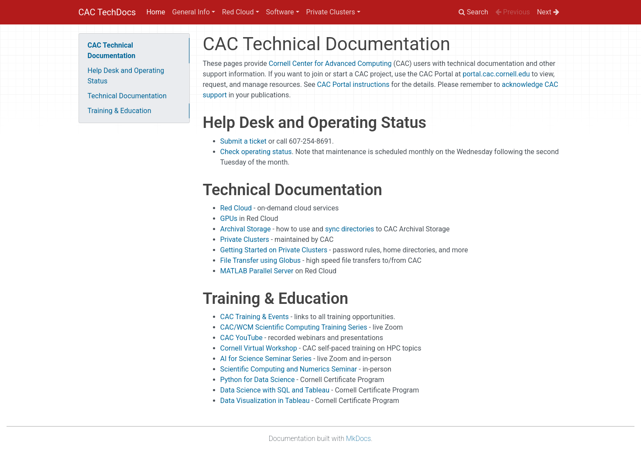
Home (155, 12)
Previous (512, 12)
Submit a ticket (243, 141)
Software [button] (280, 12)
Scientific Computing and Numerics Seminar (288, 369)
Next (548, 12)
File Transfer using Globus (260, 260)
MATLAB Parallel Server (257, 271)
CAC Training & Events (254, 317)
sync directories (349, 229)
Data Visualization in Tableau (265, 400)
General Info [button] (191, 12)
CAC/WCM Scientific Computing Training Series (293, 327)
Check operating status (256, 152)
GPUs (229, 218)
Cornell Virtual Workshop (258, 348)
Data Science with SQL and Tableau (275, 390)
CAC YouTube (241, 338)
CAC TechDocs (107, 12)
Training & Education (119, 111)
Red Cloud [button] (238, 12)
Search (473, 12)
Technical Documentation (127, 96)
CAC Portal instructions (353, 84)
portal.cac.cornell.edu (496, 74)
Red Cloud (236, 208)
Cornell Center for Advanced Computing (330, 63)
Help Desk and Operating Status (126, 75)
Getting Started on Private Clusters (274, 250)
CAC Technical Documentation (112, 50)
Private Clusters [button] (330, 12)
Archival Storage (245, 229)
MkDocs (358, 438)
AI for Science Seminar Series (266, 359)
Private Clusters (244, 239)
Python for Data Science (257, 379)
